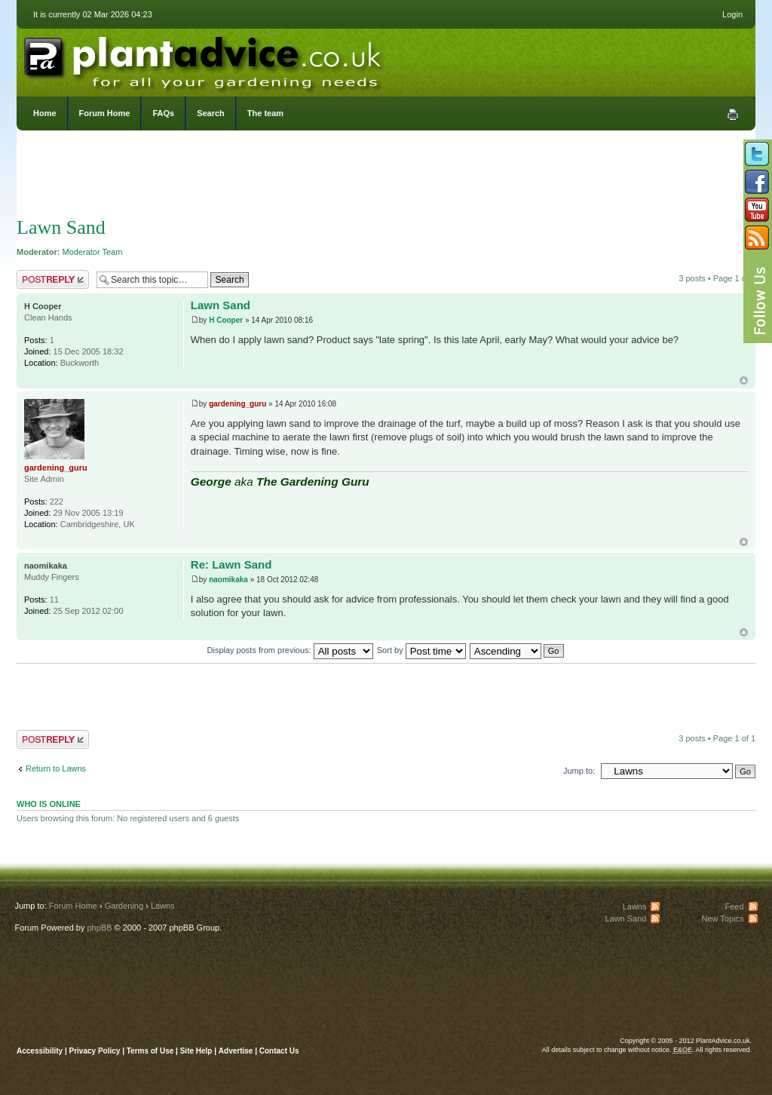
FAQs (163, 113)
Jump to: (579, 770)
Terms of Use (150, 1051)
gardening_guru (237, 404)
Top (744, 380)
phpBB (99, 927)
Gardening (124, 905)
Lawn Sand (61, 227)
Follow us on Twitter (757, 154)
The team (265, 113)
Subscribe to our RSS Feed (757, 237)
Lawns (163, 905)
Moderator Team (93, 251)
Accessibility (40, 1051)
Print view (733, 115)
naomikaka (228, 579)
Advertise (236, 1051)
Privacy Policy (96, 1051)
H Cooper (226, 320)
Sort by (421, 650)
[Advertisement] (386, 177)
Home (45, 113)
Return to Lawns (56, 768)
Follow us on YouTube (757, 210)
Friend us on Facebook (757, 182)
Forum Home (104, 113)
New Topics (722, 918)
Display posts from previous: (290, 650)
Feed (734, 906)
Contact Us (279, 1051)
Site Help (196, 1051)
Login (732, 14)
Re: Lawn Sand (231, 564)
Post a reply (53, 279)
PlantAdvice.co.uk (204, 58)
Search (211, 113)
